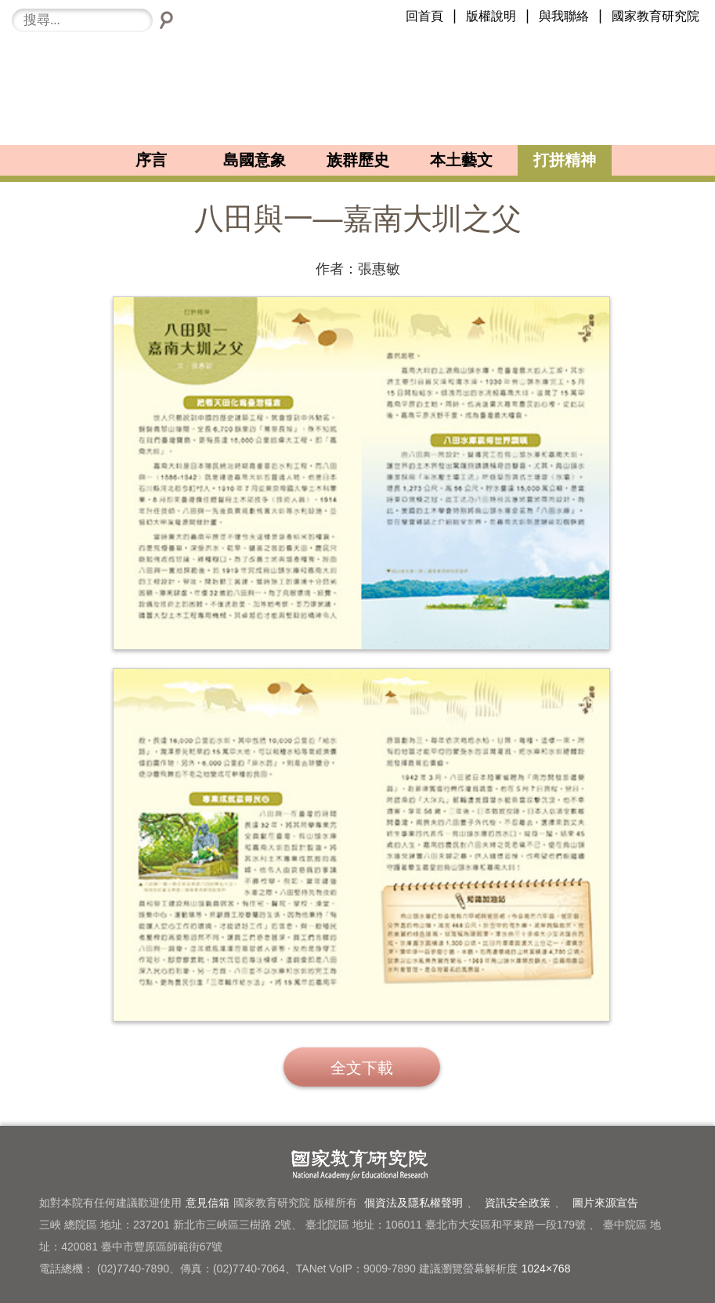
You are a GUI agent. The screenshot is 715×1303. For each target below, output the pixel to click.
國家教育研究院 (655, 16)
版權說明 (491, 16)
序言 (151, 160)
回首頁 (424, 16)
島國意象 (254, 160)
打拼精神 (564, 160)
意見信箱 (207, 1202)
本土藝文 (461, 160)
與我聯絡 (564, 16)
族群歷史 (358, 160)
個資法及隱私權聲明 (413, 1202)
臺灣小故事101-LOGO (357, 88)
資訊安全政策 (518, 1202)
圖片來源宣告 (605, 1202)
